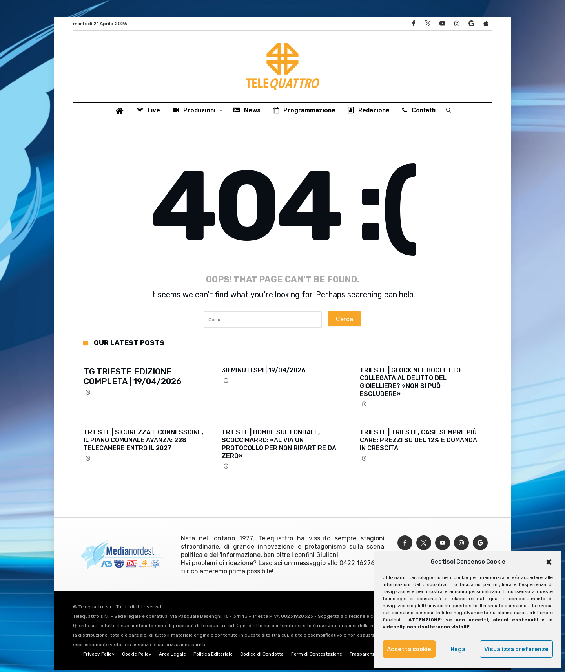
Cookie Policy (136, 656)
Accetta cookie (409, 649)
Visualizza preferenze (516, 649)
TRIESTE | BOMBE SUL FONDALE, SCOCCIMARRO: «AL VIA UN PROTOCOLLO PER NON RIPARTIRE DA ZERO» (279, 445)
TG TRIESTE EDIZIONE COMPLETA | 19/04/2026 (133, 378)
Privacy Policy (99, 656)
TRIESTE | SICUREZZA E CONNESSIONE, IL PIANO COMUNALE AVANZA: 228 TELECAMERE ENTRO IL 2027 (143, 442)
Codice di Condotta (262, 656)
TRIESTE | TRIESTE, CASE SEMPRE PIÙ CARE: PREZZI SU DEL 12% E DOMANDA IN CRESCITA (418, 442)
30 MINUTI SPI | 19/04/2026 (264, 372)
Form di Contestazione (316, 656)
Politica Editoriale (213, 656)
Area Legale (172, 656)
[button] (549, 562)
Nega (457, 649)
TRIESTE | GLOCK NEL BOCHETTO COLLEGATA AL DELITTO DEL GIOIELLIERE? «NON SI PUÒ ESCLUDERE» (410, 383)
